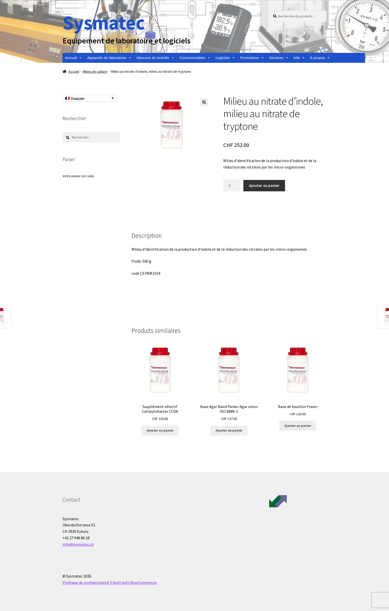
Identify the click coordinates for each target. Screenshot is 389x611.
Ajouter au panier (264, 185)
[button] (204, 102)
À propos (320, 58)
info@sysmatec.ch (78, 544)
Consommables (195, 58)
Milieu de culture (95, 71)
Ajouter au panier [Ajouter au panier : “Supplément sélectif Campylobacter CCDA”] (160, 430)
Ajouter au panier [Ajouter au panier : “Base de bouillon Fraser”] (297, 425)
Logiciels (225, 58)
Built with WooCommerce (135, 582)
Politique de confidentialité (86, 582)
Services (279, 58)
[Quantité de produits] (231, 185)
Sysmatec (104, 22)
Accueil (73, 58)
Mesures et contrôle (156, 58)
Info (299, 58)
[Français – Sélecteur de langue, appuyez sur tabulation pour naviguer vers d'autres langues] (89, 98)
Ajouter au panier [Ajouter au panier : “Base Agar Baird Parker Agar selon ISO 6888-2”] (229, 430)
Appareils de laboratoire (109, 58)
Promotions (252, 58)
